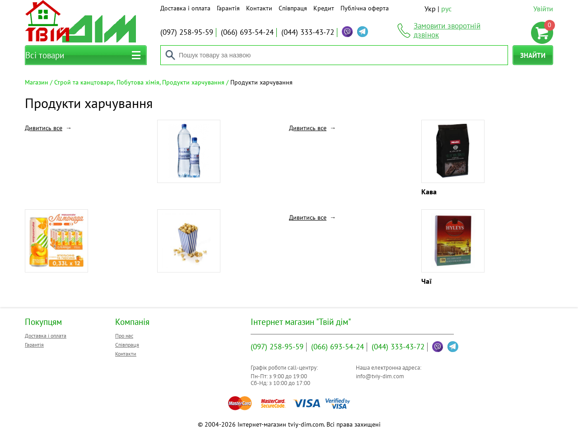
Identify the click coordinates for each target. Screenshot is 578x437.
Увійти (543, 8)
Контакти (259, 8)
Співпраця (293, 8)
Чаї (426, 281)
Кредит (323, 8)
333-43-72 (307, 32)
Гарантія (228, 8)
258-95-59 (186, 32)
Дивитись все (43, 128)
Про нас (124, 335)
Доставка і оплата (185, 8)
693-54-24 (247, 32)
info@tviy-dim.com (380, 376)
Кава (429, 191)
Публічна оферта (364, 8)
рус (446, 8)
